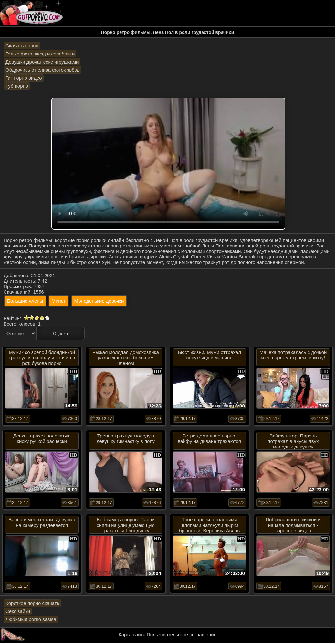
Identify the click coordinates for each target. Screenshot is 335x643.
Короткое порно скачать (32, 603)
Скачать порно (21, 45)
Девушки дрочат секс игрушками (42, 62)
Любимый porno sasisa (30, 619)
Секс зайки (17, 611)
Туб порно (16, 86)
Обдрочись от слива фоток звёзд (42, 70)
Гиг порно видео (23, 78)
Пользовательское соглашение (181, 634)
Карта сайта (132, 634)
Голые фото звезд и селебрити (40, 53)
